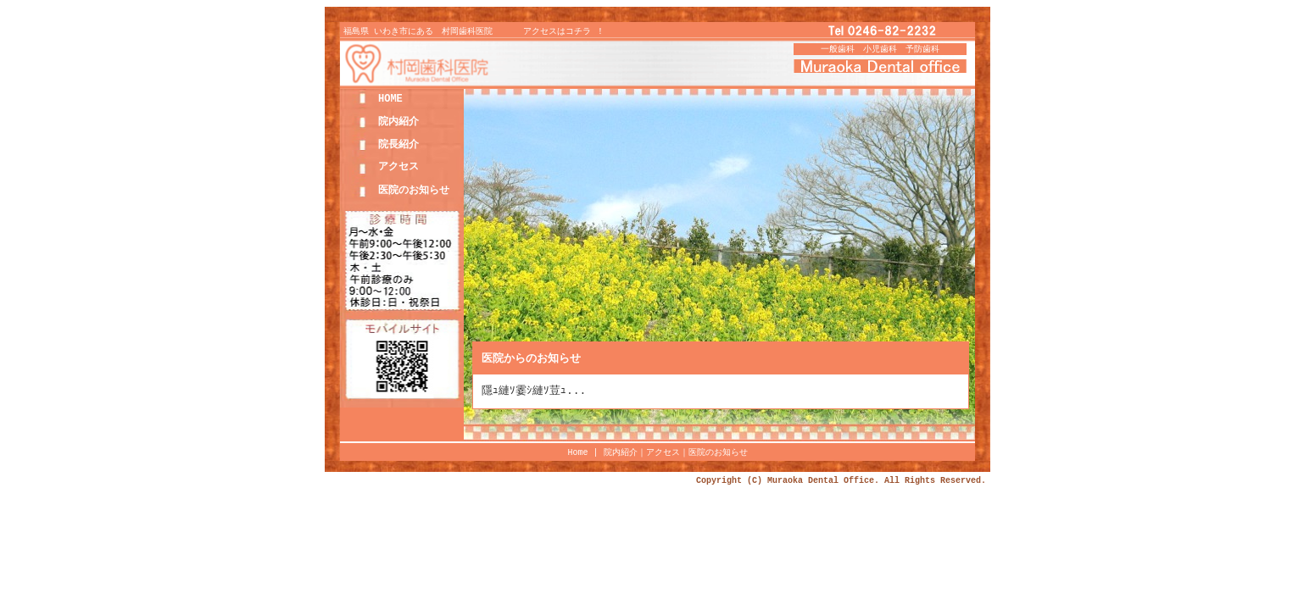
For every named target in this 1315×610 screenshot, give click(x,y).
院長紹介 (398, 147)
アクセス (398, 169)
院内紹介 (398, 124)
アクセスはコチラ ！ (564, 34)
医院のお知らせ (413, 193)
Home (580, 455)
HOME (390, 101)
